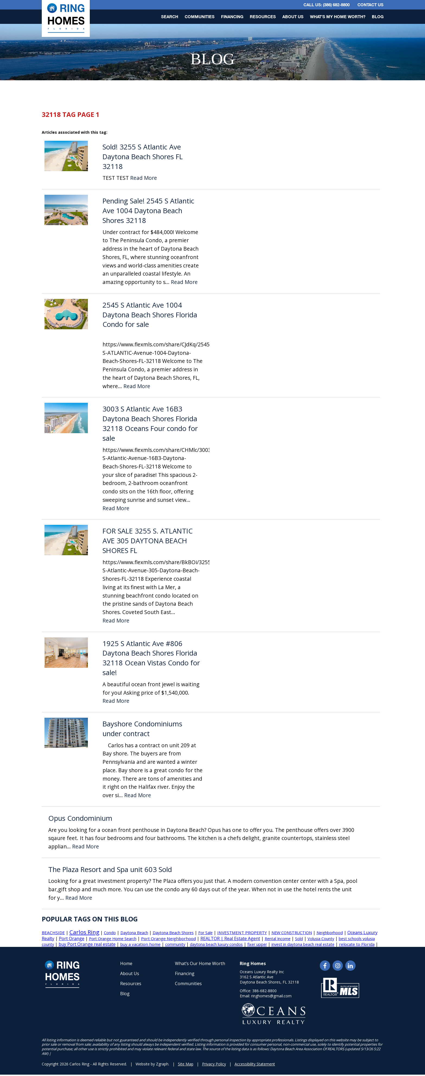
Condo (110, 932)
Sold (299, 938)
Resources (263, 16)
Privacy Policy (214, 1064)
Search (169, 16)
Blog (378, 16)
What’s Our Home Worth (200, 963)
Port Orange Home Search (112, 938)
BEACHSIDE (53, 932)
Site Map (185, 1064)
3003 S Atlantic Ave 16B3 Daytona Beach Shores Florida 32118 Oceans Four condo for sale (150, 423)
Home (126, 963)
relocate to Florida (357, 944)
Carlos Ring (84, 932)
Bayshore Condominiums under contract (142, 728)
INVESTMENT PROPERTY (242, 932)
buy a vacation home (140, 944)
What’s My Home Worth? (337, 16)
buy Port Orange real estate (87, 944)
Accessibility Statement (255, 1064)
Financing (232, 16)
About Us (292, 16)
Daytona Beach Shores (173, 932)
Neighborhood (330, 932)
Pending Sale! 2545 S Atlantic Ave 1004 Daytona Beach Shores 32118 (148, 210)
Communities (200, 16)
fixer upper (257, 944)
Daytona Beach (134, 932)
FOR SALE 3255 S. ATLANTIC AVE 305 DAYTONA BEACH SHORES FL (148, 540)
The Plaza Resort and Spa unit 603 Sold (110, 869)
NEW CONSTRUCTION (291, 932)
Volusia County (321, 938)
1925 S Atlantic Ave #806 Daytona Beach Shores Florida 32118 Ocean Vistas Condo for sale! (151, 658)
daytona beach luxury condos (216, 944)
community (175, 944)
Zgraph (162, 1064)
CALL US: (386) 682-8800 (326, 4)
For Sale (205, 932)
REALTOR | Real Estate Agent (230, 938)
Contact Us (370, 4)
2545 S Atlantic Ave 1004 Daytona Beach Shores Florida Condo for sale (150, 314)
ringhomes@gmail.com (271, 995)
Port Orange (71, 938)
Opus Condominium (80, 818)
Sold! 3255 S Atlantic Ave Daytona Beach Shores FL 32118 (143, 156)
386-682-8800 (264, 990)
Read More (143, 178)
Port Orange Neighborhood (168, 938)
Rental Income (277, 938)
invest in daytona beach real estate (302, 944)
